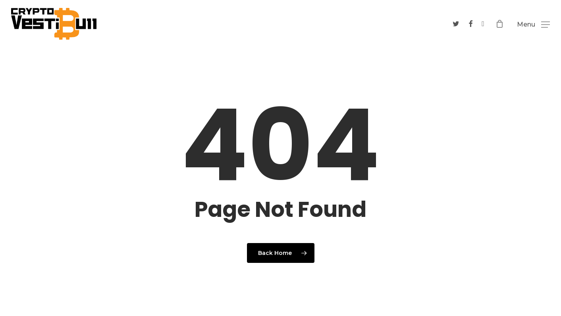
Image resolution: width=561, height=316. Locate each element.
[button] (533, 24)
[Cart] (501, 23)
